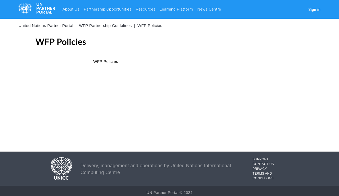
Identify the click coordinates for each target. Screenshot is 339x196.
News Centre (209, 9)
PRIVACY (260, 169)
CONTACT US (263, 164)
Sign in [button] (314, 9)
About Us (71, 9)
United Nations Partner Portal (46, 25)
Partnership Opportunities (108, 9)
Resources (145, 9)
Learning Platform (176, 9)
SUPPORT (261, 159)
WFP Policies (149, 25)
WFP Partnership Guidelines (105, 25)
